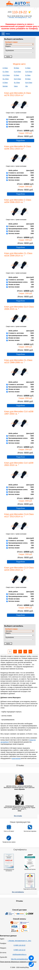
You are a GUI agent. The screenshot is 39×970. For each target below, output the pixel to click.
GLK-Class (17, 79)
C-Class (27, 68)
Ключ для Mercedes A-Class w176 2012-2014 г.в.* (17, 94)
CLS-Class (6, 75)
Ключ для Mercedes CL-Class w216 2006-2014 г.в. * (18, 254)
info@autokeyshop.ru (19, 954)
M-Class (28, 79)
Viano (16, 86)
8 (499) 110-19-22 (19, 945)
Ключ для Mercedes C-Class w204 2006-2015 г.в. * (17, 201)
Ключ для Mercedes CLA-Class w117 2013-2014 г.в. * (19, 515)
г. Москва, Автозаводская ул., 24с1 (19, 17)
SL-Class (17, 82)
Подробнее (20, 140)
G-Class (28, 75)
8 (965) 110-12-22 (19, 950)
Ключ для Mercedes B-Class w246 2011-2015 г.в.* (17, 147)
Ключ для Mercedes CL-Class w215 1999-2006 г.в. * (18, 361)
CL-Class (6, 71)
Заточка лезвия (13, 126)
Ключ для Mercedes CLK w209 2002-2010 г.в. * (18, 464)
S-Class (5, 82)
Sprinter (5, 86)
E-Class (16, 75)
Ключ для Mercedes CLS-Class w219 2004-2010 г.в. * (19, 568)
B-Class (16, 68)
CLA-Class (17, 71)
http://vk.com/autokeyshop (19, 959)
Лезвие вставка (14, 124)
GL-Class (6, 79)
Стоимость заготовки (16, 119)
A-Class (5, 68)
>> (30, 651)
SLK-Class (28, 82)
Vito (26, 86)
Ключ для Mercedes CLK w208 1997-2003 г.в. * (18, 412)
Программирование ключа (17, 122)
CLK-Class (28, 71)
